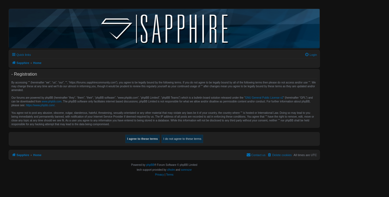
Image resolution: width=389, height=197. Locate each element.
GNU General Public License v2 (264, 97)
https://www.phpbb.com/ (40, 105)
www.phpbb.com (51, 101)
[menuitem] (311, 54)
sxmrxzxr (186, 169)
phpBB (150, 164)
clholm (171, 169)
